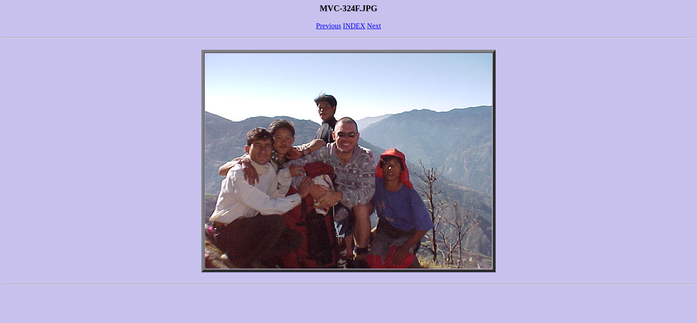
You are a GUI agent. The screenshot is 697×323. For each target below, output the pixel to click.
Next (374, 26)
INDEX (354, 26)
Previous (328, 26)
